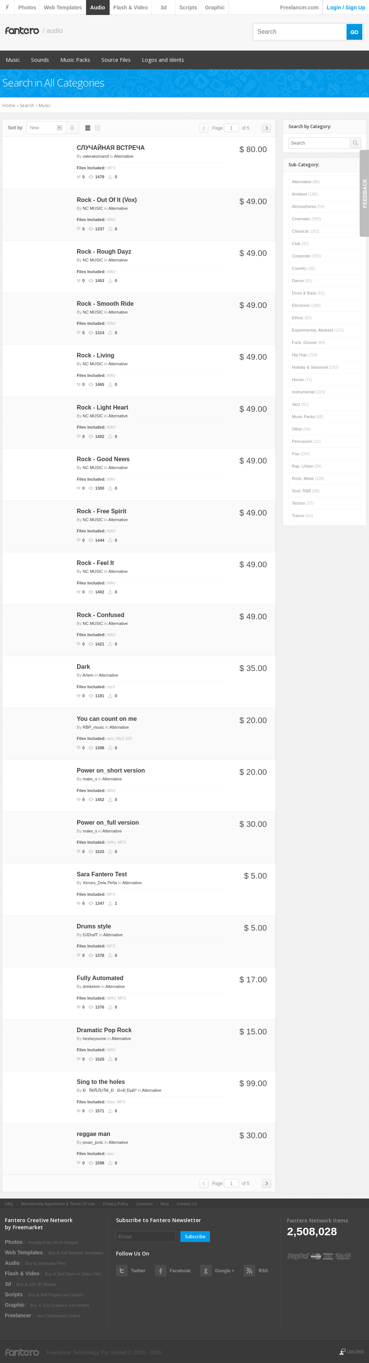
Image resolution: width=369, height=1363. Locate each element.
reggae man (93, 1134)
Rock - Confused (100, 615)
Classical (305, 231)
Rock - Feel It (95, 563)
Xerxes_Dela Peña (100, 882)
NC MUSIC (93, 208)
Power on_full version (108, 822)
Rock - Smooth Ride (105, 303)
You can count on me (107, 719)
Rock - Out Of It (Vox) (107, 200)
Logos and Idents (163, 59)
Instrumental (308, 392)
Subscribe (195, 1236)
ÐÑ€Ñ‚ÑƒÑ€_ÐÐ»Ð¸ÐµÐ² (110, 1090)
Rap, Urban (306, 466)
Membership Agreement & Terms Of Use (58, 1204)
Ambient (305, 194)
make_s (90, 779)
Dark (83, 667)
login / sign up (346, 7)
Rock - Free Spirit (101, 511)
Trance (302, 515)
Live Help (355, 1351)
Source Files (116, 59)
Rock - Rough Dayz (104, 251)
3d (164, 7)
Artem (87, 675)
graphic (215, 7)
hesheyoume (94, 1038)
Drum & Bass (308, 293)
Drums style (94, 926)
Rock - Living (95, 355)
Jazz (300, 404)
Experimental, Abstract (318, 330)
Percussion (306, 441)
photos (27, 7)
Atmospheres (308, 206)
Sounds (40, 59)
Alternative (124, 156)
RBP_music (93, 727)
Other (301, 429)
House (302, 379)
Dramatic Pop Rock (104, 1030)
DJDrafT (90, 935)
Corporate (306, 256)
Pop (301, 453)
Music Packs (75, 59)
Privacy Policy (115, 1204)
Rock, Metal (308, 478)
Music (13, 59)
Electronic (306, 305)
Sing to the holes (101, 1082)
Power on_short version (111, 770)
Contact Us (187, 1204)
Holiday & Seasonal (315, 367)
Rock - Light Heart (102, 407)
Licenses (144, 1204)
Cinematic (306, 219)
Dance (302, 280)
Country (303, 268)
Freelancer (18, 1315)
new (34, 127)
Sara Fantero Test (102, 874)
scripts (188, 7)
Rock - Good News (103, 459)
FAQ (9, 1204)
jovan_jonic (93, 1142)
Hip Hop (304, 355)
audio (97, 7)
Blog (165, 1204)
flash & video (130, 7)
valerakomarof (96, 156)
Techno (303, 503)
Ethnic (302, 317)
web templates (63, 7)
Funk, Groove (308, 342)
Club (300, 243)
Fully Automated (100, 978)
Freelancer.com (299, 7)
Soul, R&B (305, 491)
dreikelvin (91, 986)
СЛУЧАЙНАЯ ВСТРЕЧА (111, 148)
